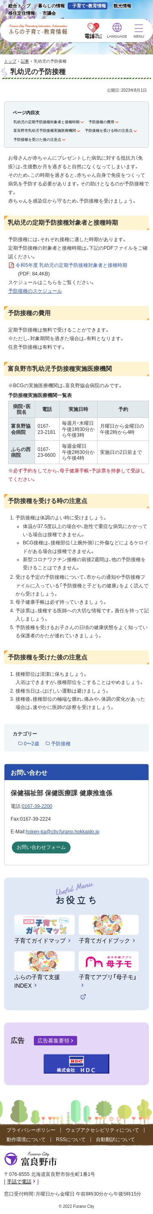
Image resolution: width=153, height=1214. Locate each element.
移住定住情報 (19, 14)
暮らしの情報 (51, 5)
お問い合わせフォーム (41, 847)
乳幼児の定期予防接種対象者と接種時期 (46, 122)
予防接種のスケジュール (35, 291)
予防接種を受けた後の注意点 (37, 140)
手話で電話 (19, 1182)
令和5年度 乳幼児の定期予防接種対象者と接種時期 (71, 270)
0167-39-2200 (37, 806)
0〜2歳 (31, 744)
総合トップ (19, 5)
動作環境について (26, 1139)
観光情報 (120, 6)
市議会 (49, 13)
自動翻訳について (115, 1139)
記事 (25, 61)
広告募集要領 (53, 1041)
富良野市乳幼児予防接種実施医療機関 (44, 131)
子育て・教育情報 (89, 5)
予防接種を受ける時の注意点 (109, 131)
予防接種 (61, 744)
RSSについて (71, 1139)
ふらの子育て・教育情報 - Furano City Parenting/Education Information (38, 29)
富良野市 (30, 1159)
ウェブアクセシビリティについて (102, 1130)
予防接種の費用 (101, 122)
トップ (10, 61)
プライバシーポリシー (31, 1130)
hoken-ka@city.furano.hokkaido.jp (62, 832)
